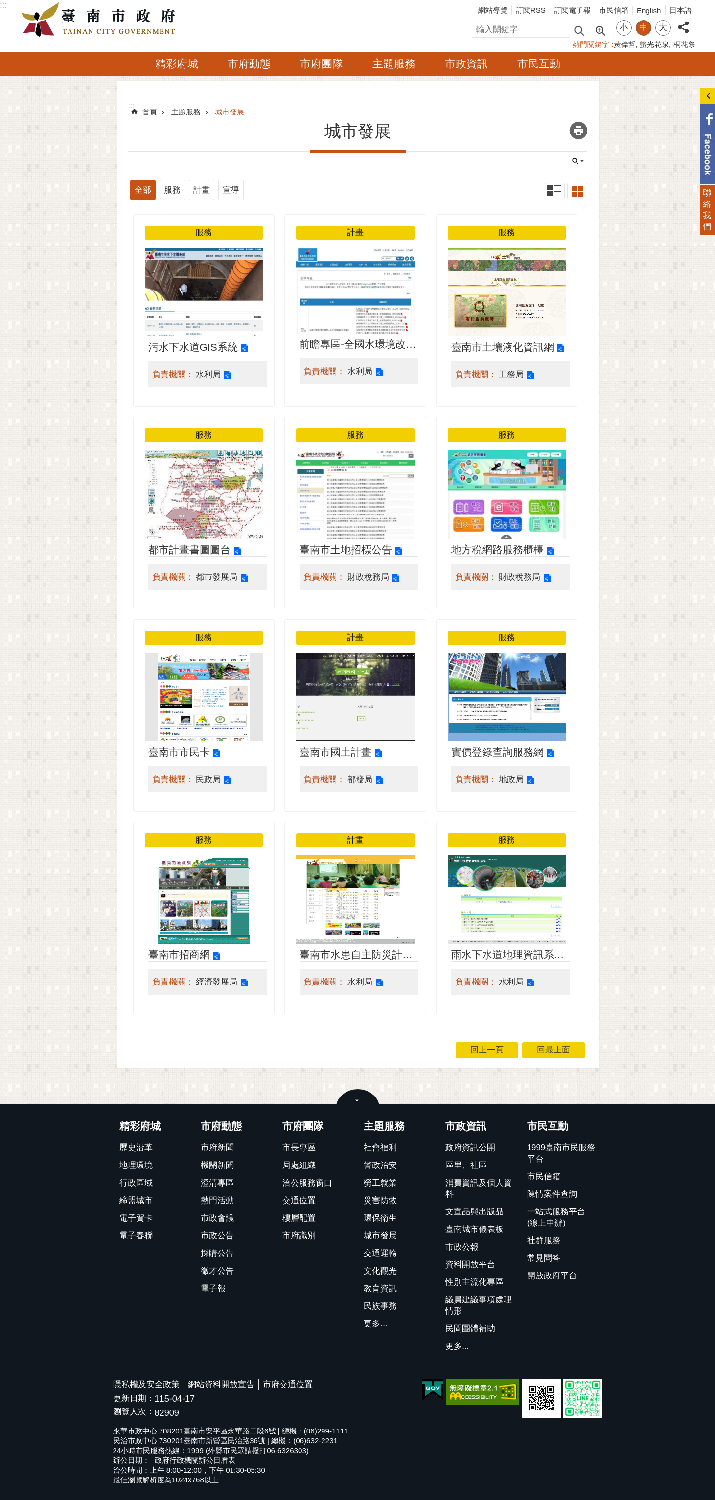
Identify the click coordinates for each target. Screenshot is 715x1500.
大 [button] (663, 27)
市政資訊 (466, 64)
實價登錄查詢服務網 (497, 752)
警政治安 (380, 1165)
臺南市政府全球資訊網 (100, 20)
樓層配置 (299, 1218)
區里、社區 (466, 1165)
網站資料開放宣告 (221, 1384)
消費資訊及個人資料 (478, 1188)
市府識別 (299, 1235)
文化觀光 (380, 1271)
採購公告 (217, 1253)
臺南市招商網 (179, 954)
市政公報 (462, 1247)
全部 (143, 190)
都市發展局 (216, 577)
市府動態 (249, 64)
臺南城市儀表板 (474, 1229)
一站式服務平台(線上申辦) (556, 1217)
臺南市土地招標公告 (346, 549)
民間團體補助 (470, 1328)
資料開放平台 (470, 1264)
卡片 (577, 191)
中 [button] (643, 27)
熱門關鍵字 (591, 44)
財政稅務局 (368, 577)
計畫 (201, 190)
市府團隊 (321, 64)
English (649, 10)
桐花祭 (684, 44)
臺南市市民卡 (179, 752)
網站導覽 (492, 10)
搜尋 (480, 28)
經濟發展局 (216, 981)
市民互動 (538, 64)
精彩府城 (176, 64)
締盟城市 (136, 1200)
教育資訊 (380, 1288)
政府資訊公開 (470, 1147)
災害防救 (380, 1200)
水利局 (208, 374)
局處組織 (299, 1165)
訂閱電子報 (572, 10)
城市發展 (229, 112)
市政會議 (217, 1218)
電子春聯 (136, 1235)
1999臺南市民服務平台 (561, 1153)
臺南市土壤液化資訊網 (502, 347)
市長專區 (299, 1147)
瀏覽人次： (134, 1412)
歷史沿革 (136, 1147)
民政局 (208, 779)
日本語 (680, 10)
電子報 (213, 1288)
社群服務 (543, 1240)
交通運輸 (380, 1253)
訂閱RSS (531, 10)
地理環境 (136, 1165)
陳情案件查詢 (552, 1194)
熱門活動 (217, 1200)
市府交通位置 (288, 1384)
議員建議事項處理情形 (478, 1305)
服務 (172, 190)
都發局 (359, 779)
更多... (375, 1323)
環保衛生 (380, 1218)
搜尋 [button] (579, 30)
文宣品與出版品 (474, 1211)
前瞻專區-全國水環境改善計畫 (358, 345)
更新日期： (134, 1398)
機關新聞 (217, 1165)
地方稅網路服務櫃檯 (497, 549)
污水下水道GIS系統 (193, 347)
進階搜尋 (600, 30)
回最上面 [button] (553, 1049)
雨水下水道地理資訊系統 (507, 954)
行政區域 (136, 1182)
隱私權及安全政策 (146, 1384)
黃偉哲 (625, 44)
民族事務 (380, 1306)
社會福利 (380, 1147)
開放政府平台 (552, 1275)
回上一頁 (487, 1049)
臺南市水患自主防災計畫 (356, 954)
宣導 (231, 190)
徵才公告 (217, 1271)
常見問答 (543, 1258)
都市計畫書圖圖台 (189, 549)
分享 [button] (683, 22)
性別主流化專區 (474, 1282)
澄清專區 (217, 1182)
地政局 (511, 779)
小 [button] (624, 27)
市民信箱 (613, 10)
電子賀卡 (136, 1218)
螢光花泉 (654, 44)
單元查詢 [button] (578, 161)
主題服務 (393, 64)
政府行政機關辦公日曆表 (195, 1460)
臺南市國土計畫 (335, 752)
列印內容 (578, 130)
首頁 (149, 112)
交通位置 (299, 1200)
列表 (555, 191)
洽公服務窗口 (307, 1182)
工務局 (511, 374)
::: (3, 5)
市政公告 (217, 1235)
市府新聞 (217, 1147)
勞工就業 (380, 1182)
